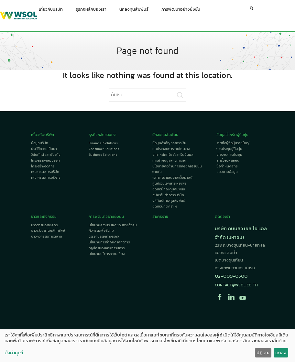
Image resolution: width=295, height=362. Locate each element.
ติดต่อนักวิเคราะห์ (164, 206)
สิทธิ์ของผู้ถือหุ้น (227, 160)
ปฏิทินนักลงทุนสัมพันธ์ (168, 200)
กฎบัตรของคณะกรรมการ (107, 248)
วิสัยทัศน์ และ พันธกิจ (45, 154)
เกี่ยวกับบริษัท (51, 11)
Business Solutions (103, 154)
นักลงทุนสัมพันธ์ (133, 11)
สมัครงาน (160, 216)
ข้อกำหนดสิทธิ (226, 166)
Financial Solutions (103, 143)
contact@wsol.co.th (236, 285)
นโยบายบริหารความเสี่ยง (107, 253)
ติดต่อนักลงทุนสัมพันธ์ (168, 189)
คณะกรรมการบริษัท (45, 171)
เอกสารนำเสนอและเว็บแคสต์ (172, 177)
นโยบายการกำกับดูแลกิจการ (109, 242)
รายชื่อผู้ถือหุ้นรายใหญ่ (232, 143)
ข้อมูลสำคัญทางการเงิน (169, 143)
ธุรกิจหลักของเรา (91, 11)
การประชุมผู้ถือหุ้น (229, 148)
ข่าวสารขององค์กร (44, 225)
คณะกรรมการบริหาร (45, 177)
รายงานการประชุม (229, 154)
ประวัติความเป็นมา (44, 148)
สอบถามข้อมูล (227, 171)
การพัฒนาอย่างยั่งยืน (180, 11)
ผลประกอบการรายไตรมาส (171, 148)
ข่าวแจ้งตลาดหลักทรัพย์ (48, 230)
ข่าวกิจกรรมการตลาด (46, 236)
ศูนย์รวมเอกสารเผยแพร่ (169, 183)
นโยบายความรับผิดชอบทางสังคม (113, 225)
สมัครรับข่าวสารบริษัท (168, 195)
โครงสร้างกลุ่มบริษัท (45, 160)
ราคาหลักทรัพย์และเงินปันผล (172, 154)
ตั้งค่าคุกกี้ (14, 353)
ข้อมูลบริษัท (39, 143)
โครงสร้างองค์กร (42, 166)
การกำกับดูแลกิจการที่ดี (169, 160)
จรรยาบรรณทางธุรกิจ (104, 236)
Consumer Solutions (104, 148)
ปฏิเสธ (263, 352)
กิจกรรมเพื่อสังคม (101, 230)
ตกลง (280, 352)
